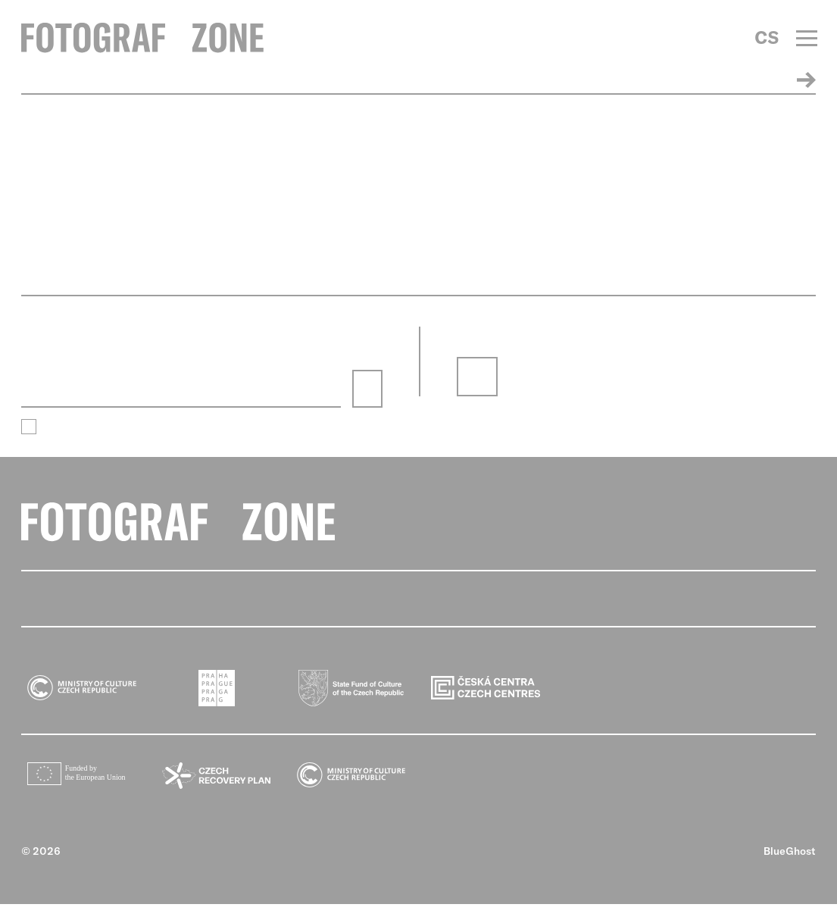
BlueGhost (790, 870)
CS (766, 37)
